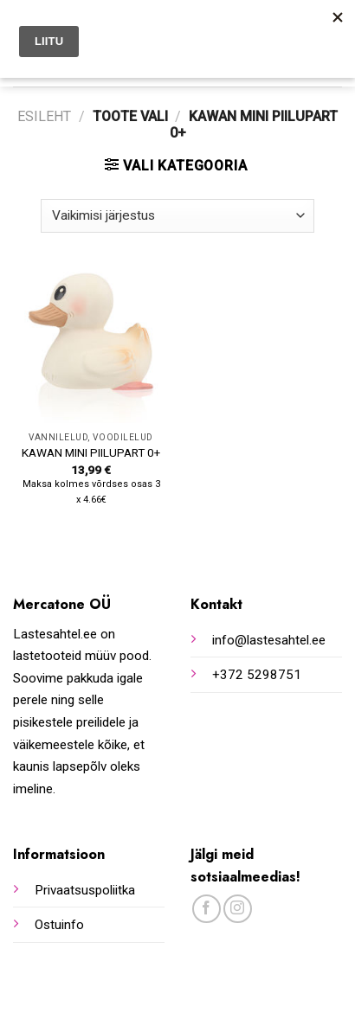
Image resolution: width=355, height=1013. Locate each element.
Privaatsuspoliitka (85, 890)
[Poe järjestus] (177, 216)
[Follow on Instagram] (237, 908)
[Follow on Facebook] (206, 908)
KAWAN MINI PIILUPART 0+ (91, 452)
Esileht (44, 116)
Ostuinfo (59, 925)
